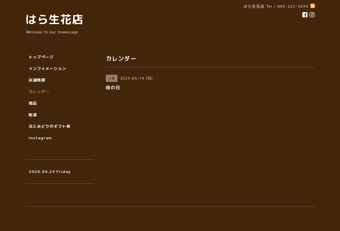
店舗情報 (37, 80)
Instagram (40, 138)
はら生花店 (54, 19)
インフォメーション (47, 68)
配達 (33, 114)
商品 (33, 103)
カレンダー (39, 91)
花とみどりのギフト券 (49, 126)
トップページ (41, 57)
